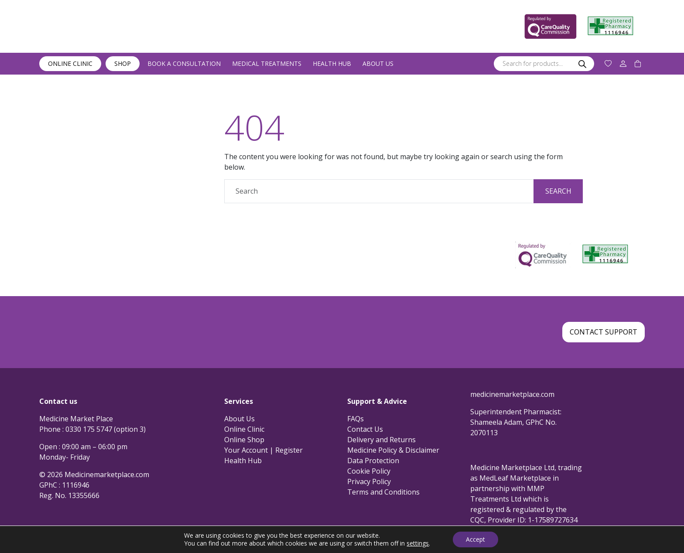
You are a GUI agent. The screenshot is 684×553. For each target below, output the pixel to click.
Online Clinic (70, 63)
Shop (122, 63)
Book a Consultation (184, 63)
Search (558, 191)
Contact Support (603, 332)
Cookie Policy (368, 471)
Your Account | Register (263, 450)
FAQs (355, 418)
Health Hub (332, 63)
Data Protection (373, 460)
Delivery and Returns (381, 439)
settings (418, 543)
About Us (378, 63)
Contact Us (365, 429)
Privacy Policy (369, 481)
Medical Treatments (266, 63)
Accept (475, 539)
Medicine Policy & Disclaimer (393, 450)
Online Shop (244, 439)
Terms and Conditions (383, 492)
